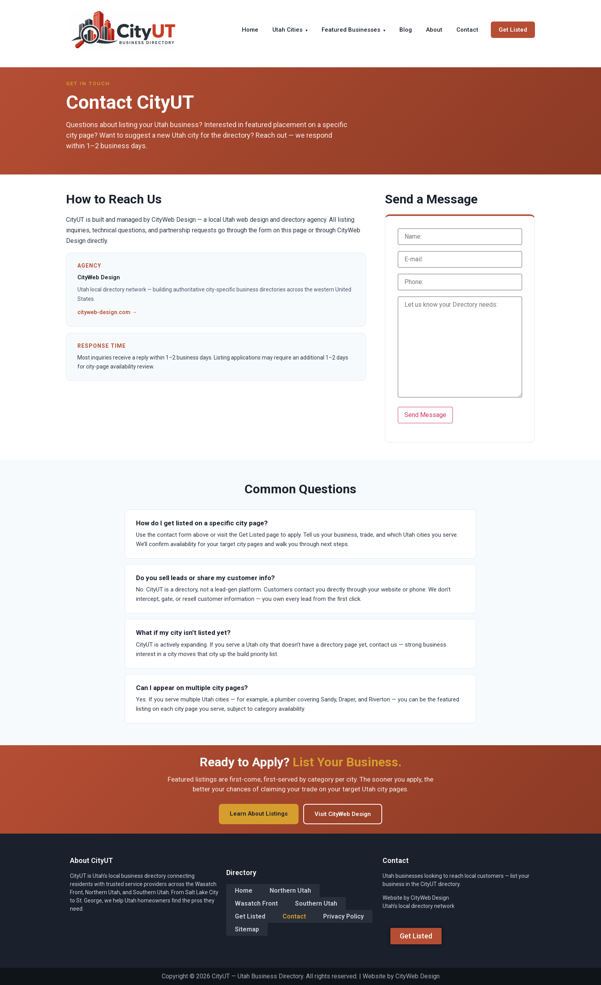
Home (250, 29)
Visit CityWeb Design (343, 814)
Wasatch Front (256, 903)
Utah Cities (290, 29)
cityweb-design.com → (107, 312)
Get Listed (513, 29)
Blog (405, 29)
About (434, 29)
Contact (467, 29)
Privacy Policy (343, 916)
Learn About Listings (259, 813)
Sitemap (247, 928)
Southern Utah (316, 903)
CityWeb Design (417, 976)
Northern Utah (290, 891)
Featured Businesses (353, 29)
